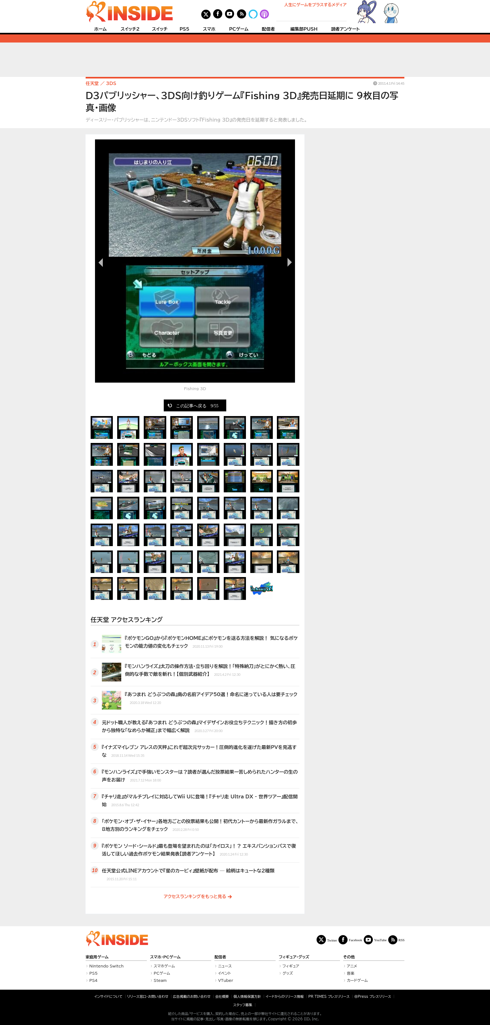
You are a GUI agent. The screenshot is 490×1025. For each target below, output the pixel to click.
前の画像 (101, 262)
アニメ (352, 966)
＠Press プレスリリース (372, 996)
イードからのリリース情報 (285, 996)
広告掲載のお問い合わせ (192, 996)
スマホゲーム (164, 966)
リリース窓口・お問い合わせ (147, 996)
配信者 (268, 29)
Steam (160, 980)
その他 (349, 957)
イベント (224, 973)
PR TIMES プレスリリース (328, 996)
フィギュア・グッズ (294, 957)
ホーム (100, 29)
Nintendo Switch (106, 966)
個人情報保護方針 (247, 996)
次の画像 (288, 262)
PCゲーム (238, 29)
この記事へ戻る (197, 405)
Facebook (355, 940)
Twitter (332, 940)
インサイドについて (108, 996)
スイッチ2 (130, 29)
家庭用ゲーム (97, 957)
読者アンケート (345, 29)
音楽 (350, 973)
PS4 (93, 980)
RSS (401, 940)
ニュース (225, 966)
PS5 (184, 29)
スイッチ (160, 29)
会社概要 (222, 996)
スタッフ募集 (242, 1005)
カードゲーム (357, 980)
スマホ (209, 29)
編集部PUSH (304, 29)
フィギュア (290, 966)
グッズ (287, 973)
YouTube (380, 940)
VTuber (225, 980)
